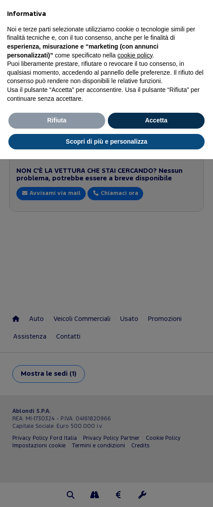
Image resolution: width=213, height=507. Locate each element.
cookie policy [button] (135, 55)
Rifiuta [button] (57, 120)
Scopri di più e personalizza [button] (106, 141)
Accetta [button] (156, 120)
